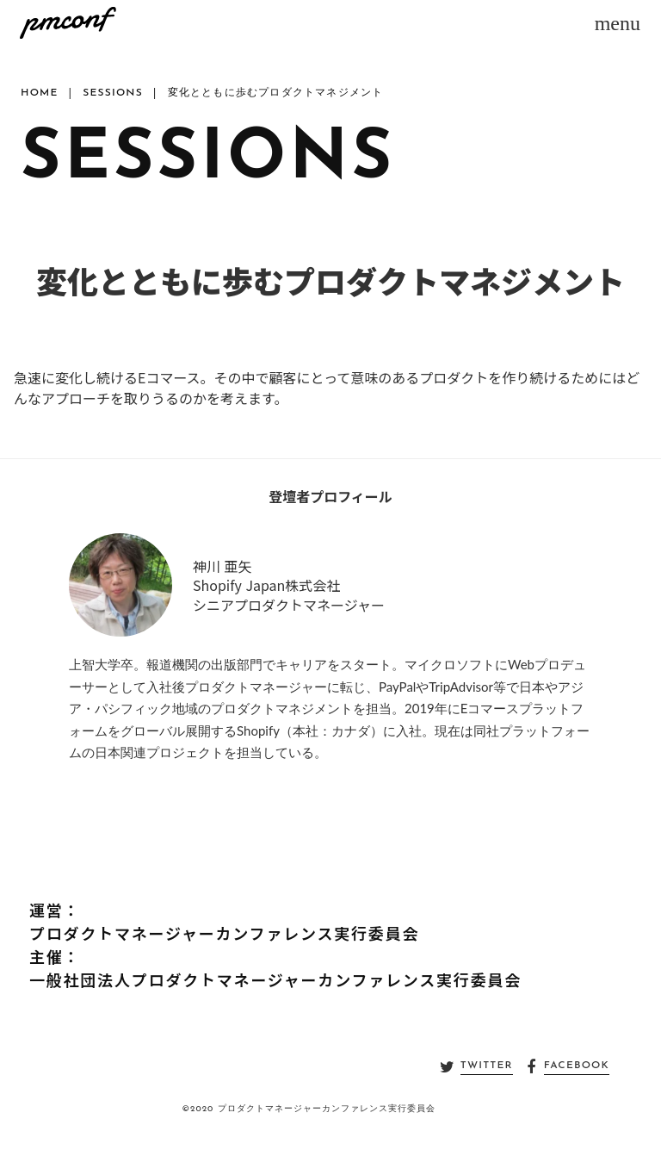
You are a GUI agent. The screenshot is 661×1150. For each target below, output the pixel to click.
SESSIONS (113, 93)
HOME (40, 93)
